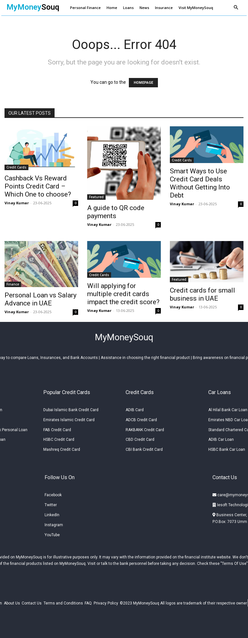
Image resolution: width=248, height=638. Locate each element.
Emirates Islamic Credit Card (69, 418)
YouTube (52, 533)
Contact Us (32, 601)
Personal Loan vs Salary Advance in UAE (41, 299)
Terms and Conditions (63, 601)
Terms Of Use (234, 562)
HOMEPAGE (143, 83)
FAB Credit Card (57, 428)
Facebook (53, 493)
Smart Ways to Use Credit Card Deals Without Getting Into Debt (200, 183)
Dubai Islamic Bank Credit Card (70, 408)
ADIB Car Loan (221, 438)
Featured (96, 197)
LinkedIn (52, 513)
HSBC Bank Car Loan (226, 448)
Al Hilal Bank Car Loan (227, 408)
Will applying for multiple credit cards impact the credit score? (123, 294)
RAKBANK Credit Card (145, 428)
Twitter (51, 503)
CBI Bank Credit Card (144, 448)
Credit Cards (16, 167)
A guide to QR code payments (115, 212)
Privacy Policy (106, 601)
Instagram (54, 523)
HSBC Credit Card (58, 438)
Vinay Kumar (17, 202)
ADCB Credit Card (141, 418)
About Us (12, 601)
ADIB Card (135, 408)
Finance (12, 284)
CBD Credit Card (140, 438)
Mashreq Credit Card (61, 448)
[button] (235, 7)
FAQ (88, 601)
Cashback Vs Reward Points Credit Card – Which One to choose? (38, 186)
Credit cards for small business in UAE (202, 294)
